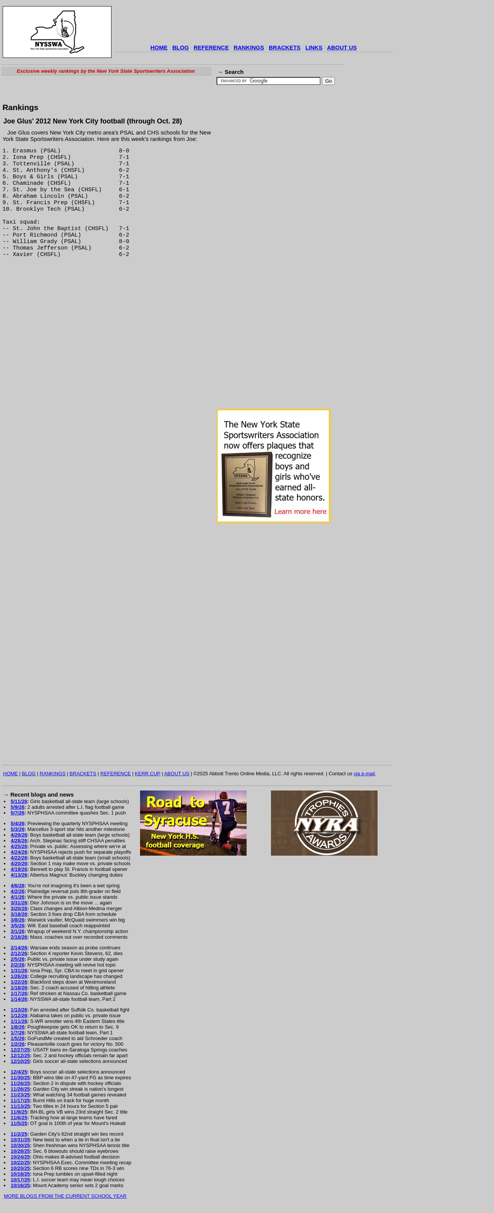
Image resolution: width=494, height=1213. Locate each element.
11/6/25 (19, 1117)
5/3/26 (17, 829)
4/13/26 (19, 875)
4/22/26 (19, 858)
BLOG (180, 47)
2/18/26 (19, 937)
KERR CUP (147, 773)
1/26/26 (19, 976)
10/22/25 (20, 1162)
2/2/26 (17, 965)
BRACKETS (284, 47)
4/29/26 (19, 835)
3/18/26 (19, 914)
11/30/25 (20, 1077)
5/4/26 (17, 823)
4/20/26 (19, 863)
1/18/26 (19, 988)
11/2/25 (19, 1134)
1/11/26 (19, 1021)
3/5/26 (17, 925)
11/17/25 (20, 1100)
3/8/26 (17, 920)
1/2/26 (17, 1044)
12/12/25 (20, 1055)
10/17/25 (20, 1180)
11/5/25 (19, 1123)
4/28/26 (19, 840)
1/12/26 (19, 1015)
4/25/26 (19, 846)
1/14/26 (19, 999)
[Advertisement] (254, 24)
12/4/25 (19, 1072)
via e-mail (364, 773)
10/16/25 (20, 1185)
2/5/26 (17, 959)
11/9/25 (19, 1112)
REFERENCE (211, 47)
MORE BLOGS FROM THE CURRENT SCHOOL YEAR (65, 1196)
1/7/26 (17, 1032)
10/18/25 (20, 1174)
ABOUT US (342, 47)
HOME (158, 47)
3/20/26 (19, 908)
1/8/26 (17, 1027)
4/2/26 (17, 891)
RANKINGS (249, 47)
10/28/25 (20, 1151)
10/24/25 (20, 1157)
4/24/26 (19, 852)
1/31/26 (19, 970)
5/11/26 (19, 801)
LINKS (313, 47)
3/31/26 (19, 903)
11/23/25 (20, 1095)
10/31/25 (20, 1140)
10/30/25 (20, 1145)
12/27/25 (20, 1050)
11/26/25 (20, 1083)
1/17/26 (19, 993)
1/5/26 (17, 1038)
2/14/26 (19, 948)
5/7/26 (17, 813)
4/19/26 (19, 869)
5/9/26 (17, 807)
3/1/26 (17, 931)
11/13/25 (20, 1106)
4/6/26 (17, 885)
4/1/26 (17, 897)
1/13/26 (19, 1010)
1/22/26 (19, 982)
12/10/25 (20, 1061)
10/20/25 (20, 1168)
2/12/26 (19, 953)
